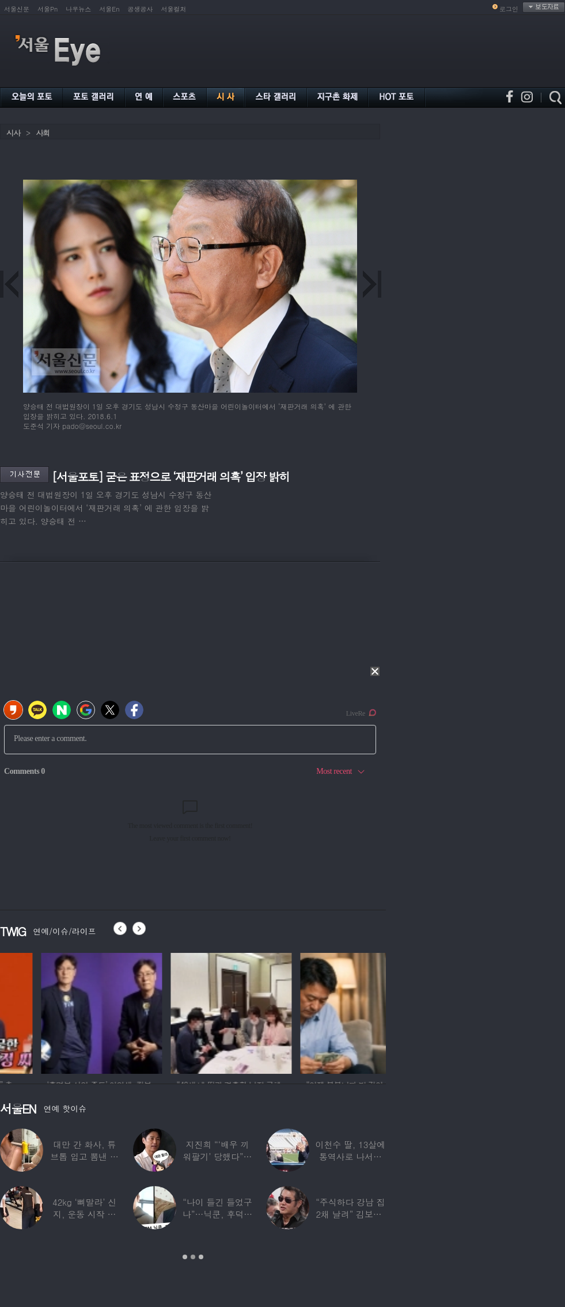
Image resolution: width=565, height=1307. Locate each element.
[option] (60, 1012)
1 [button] (185, 1257)
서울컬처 (174, 9)
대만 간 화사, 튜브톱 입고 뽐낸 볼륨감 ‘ (84, 1156)
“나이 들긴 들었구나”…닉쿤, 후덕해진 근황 (217, 1214)
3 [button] (201, 1257)
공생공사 (140, 9)
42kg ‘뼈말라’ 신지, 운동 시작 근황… (84, 1214)
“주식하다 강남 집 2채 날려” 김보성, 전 (350, 1214)
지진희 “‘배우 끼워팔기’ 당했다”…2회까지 (217, 1156)
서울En (109, 9)
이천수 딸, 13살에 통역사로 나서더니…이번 (351, 1156)
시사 (13, 132)
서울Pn (47, 9)
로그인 (508, 9)
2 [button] (193, 1257)
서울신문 (16, 9)
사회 (43, 132)
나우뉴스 (78, 9)
